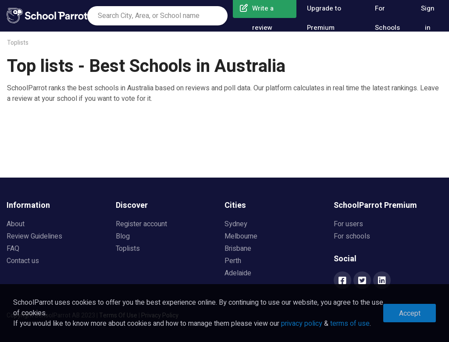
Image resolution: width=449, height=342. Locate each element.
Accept (409, 313)
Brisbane (237, 248)
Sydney (235, 224)
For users (348, 224)
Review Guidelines (34, 236)
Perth (232, 261)
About (16, 224)
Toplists (18, 42)
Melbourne (240, 236)
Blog (123, 236)
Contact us (23, 261)
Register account (141, 224)
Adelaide (237, 273)
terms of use (350, 323)
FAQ (13, 248)
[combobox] (157, 15)
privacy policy (301, 323)
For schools (352, 236)
